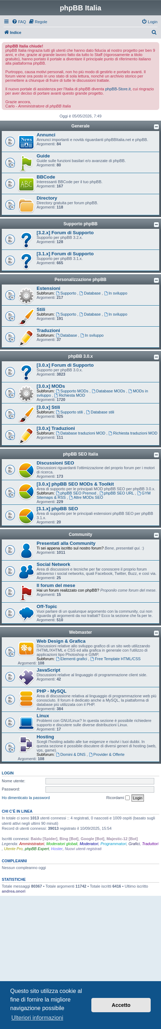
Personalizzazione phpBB (80, 279)
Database (90, 293)
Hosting (45, 736)
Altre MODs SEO (86, 497)
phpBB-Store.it (118, 89)
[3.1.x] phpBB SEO (57, 508)
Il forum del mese (56, 585)
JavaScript (48, 670)
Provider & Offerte (107, 754)
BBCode (46, 177)
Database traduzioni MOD (81, 433)
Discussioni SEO (55, 463)
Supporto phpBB (81, 223)
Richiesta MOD (69, 395)
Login (8, 773)
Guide (43, 156)
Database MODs (109, 391)
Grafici (134, 844)
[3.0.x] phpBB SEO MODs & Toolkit (75, 484)
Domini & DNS (71, 754)
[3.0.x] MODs (51, 386)
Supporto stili (70, 412)
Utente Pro (13, 849)
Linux (43, 715)
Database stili (100, 412)
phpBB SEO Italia (80, 454)
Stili (41, 309)
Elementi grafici (72, 659)
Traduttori (150, 844)
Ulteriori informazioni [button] (37, 1018)
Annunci (46, 134)
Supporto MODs (73, 391)
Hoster (57, 849)
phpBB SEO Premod (76, 493)
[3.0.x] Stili (48, 407)
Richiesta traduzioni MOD (132, 433)
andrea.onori (14, 891)
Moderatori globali (61, 844)
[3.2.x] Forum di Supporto (65, 232)
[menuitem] (19, 21)
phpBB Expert (37, 849)
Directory (47, 198)
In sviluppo (115, 293)
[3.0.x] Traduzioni (56, 428)
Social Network (53, 564)
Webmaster (80, 632)
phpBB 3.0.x (80, 356)
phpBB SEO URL (117, 493)
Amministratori (31, 844)
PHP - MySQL (51, 691)
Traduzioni (48, 330)
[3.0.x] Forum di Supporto (65, 365)
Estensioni (48, 288)
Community (80, 534)
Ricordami (118, 797)
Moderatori (89, 844)
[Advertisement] (80, 948)
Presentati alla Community (66, 543)
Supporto (66, 293)
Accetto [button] (121, 1005)
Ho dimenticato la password (26, 797)
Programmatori (114, 844)
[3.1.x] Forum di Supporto (65, 253)
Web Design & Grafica (61, 641)
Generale (80, 126)
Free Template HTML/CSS (115, 659)
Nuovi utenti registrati (83, 849)
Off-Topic (47, 606)
